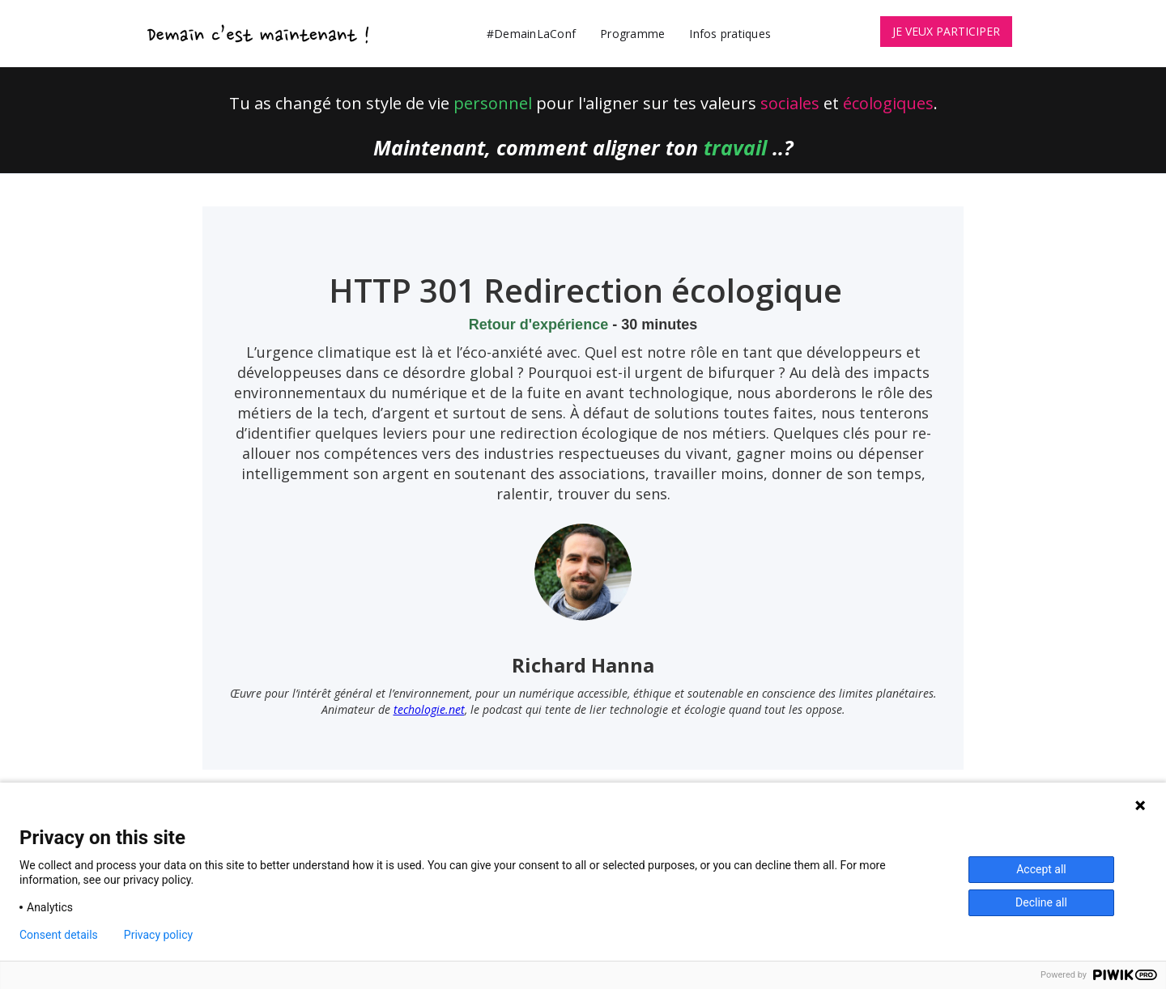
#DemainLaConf (531, 33)
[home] (259, 33)
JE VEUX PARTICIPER (946, 31)
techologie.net (429, 709)
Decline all (1041, 902)
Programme (632, 33)
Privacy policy (158, 934)
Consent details (58, 934)
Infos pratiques (730, 33)
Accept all (1041, 869)
